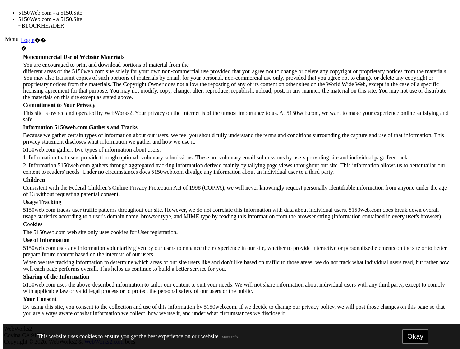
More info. (230, 337)
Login (27, 40)
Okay (415, 336)
